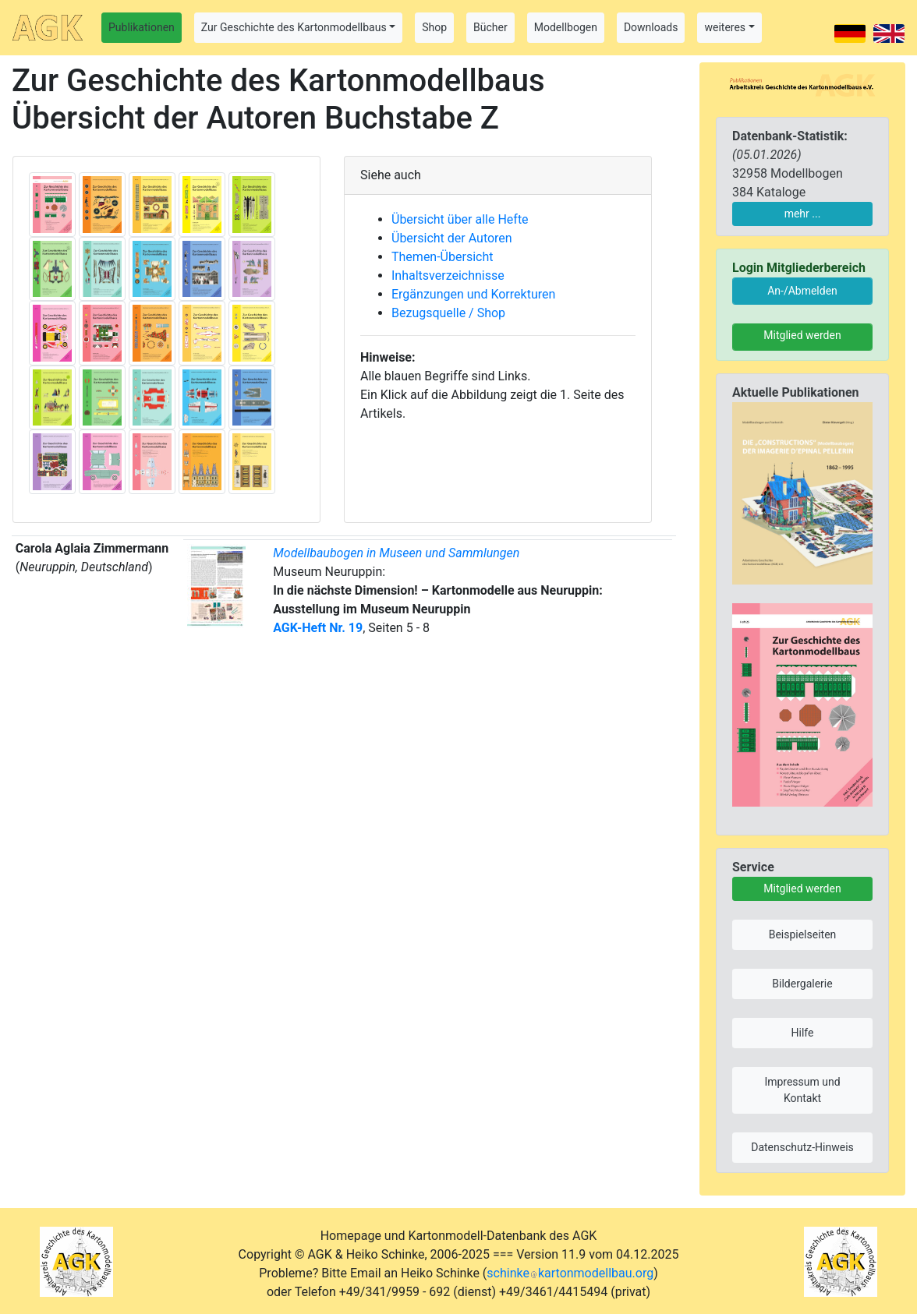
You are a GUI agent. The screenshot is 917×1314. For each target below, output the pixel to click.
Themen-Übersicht (442, 256)
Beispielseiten (803, 934)
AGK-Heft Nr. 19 (318, 627)
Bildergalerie (802, 983)
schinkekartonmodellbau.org (570, 1273)
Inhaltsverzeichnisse (448, 275)
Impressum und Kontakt (802, 1090)
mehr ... (802, 213)
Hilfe (802, 1032)
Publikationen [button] (141, 27)
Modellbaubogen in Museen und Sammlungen (396, 553)
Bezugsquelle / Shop (448, 313)
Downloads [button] (651, 27)
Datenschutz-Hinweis (802, 1147)
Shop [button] (434, 27)
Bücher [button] (490, 27)
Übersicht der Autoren (451, 238)
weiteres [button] (724, 27)
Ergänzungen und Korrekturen (473, 294)
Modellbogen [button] (565, 27)
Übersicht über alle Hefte (460, 219)
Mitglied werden (802, 335)
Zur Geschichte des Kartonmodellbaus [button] (294, 27)
